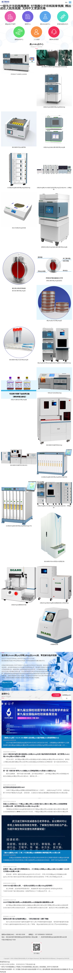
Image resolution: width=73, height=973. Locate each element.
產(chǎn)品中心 (45, 18)
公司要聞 (56, 695)
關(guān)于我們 (10, 18)
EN (66, 2)
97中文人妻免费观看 (43, 969)
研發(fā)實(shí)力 (63, 18)
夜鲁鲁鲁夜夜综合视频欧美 (59, 969)
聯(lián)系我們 (54, 33)
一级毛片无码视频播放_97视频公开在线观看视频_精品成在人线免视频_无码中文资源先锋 (35, 7)
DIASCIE (66, 958)
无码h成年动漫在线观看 (28, 969)
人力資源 (36, 33)
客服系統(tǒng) (5, 962)
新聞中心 (28, 18)
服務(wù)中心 (19, 33)
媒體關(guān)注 (66, 696)
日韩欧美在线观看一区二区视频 (10, 969)
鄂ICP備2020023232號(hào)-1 (48, 958)
